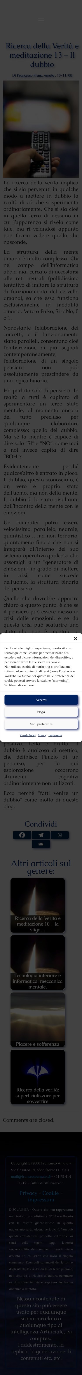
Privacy (42, 735)
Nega (41, 712)
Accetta (41, 700)
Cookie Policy (28, 735)
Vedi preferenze (41, 724)
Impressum (55, 735)
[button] (75, 638)
